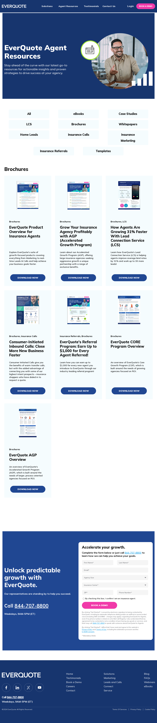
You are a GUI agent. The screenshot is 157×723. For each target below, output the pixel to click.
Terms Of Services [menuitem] (119, 709)
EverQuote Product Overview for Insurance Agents (26, 231)
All (29, 114)
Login (129, 6)
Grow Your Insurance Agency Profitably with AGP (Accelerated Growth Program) (78, 236)
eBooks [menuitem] (148, 686)
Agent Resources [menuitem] (68, 6)
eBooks (78, 114)
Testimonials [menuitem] (91, 6)
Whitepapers (128, 124)
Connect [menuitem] (108, 686)
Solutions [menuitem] (47, 6)
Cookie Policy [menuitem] (149, 709)
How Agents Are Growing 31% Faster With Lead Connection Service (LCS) (129, 236)
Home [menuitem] (69, 673)
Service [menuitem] (108, 690)
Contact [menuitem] (70, 690)
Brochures (78, 124)
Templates (103, 151)
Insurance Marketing (128, 137)
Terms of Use (101, 629)
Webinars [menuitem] (149, 682)
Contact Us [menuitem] (109, 6)
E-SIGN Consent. (88, 632)
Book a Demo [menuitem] (74, 682)
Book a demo (145, 6)
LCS (29, 124)
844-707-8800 (31, 606)
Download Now (28, 277)
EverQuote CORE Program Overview (127, 344)
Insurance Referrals (53, 151)
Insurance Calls (78, 134)
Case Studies (128, 114)
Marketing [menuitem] (110, 678)
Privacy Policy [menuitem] (135, 709)
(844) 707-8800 (98, 623)
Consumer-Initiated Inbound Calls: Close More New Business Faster (27, 348)
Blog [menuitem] (146, 673)
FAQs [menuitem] (147, 678)
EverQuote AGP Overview (23, 457)
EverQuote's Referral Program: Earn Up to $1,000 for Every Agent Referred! (78, 348)
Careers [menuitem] (70, 686)
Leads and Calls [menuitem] (113, 682)
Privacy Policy (87, 629)
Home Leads (29, 134)
